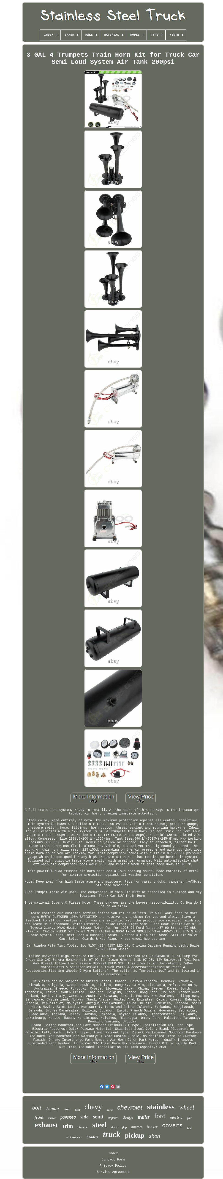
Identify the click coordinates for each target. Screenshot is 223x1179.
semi (98, 1117)
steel (99, 1125)
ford (160, 1116)
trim (68, 1126)
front (39, 1117)
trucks (109, 1109)
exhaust (46, 1125)
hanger (152, 1127)
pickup (134, 1135)
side (84, 1117)
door (114, 1127)
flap (124, 1127)
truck (111, 1134)
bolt (36, 1107)
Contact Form (113, 1159)
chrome (83, 1127)
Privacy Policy (113, 1166)
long (189, 1128)
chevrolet (129, 1107)
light (77, 1109)
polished (68, 1117)
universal (74, 1137)
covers (172, 1126)
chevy (93, 1107)
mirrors (136, 1127)
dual (68, 1109)
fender (53, 1109)
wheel (186, 1107)
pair (189, 1118)
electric (176, 1117)
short (154, 1136)
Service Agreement (113, 1172)
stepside (113, 1118)
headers (92, 1137)
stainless (161, 1106)
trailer (144, 1117)
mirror (52, 1118)
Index (113, 1153)
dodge (128, 1117)
